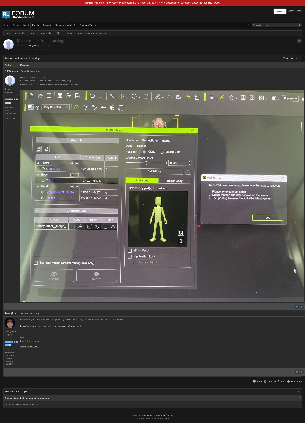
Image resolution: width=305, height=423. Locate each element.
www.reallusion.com (29, 347)
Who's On (71, 25)
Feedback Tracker (88, 25)
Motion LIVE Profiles (51, 33)
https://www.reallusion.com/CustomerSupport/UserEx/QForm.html (50, 326)
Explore (16, 25)
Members (59, 25)
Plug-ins (32, 33)
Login (290, 11)
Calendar (47, 25)
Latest (25, 25)
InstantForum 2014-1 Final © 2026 (156, 415)
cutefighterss (33, 45)
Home (6, 25)
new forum (213, 3)
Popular (36, 25)
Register (299, 11)
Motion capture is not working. (93, 33)
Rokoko (69, 33)
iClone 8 (19, 33)
